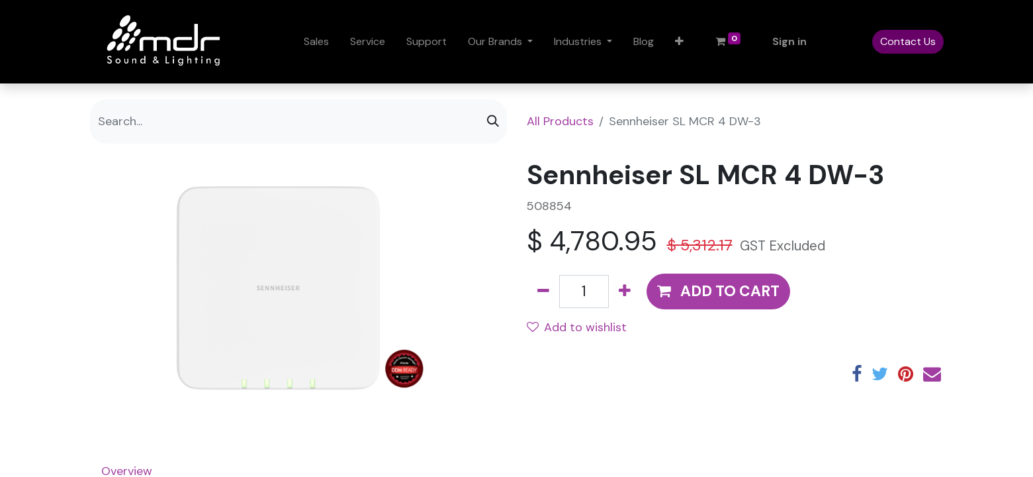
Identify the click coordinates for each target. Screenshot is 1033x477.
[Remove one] (543, 291)
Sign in (789, 41)
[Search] (493, 121)
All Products (560, 121)
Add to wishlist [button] (577, 327)
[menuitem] (316, 41)
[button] (679, 41)
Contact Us (908, 41)
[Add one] (624, 291)
